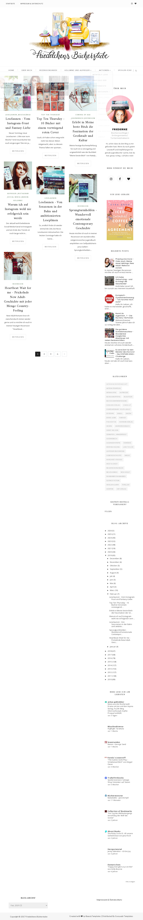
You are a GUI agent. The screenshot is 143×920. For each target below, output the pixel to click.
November (114, 562)
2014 (110, 665)
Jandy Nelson (112, 430)
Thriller (125, 485)
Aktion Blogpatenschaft (116, 384)
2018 (110, 651)
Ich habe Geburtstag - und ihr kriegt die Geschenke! (123, 280)
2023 (110, 541)
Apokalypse (111, 392)
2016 (110, 658)
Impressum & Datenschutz (31, 4)
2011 (110, 676)
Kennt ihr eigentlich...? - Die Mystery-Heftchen (124, 315)
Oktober (113, 565)
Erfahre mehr (128, 156)
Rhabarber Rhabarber (116, 476)
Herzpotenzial (115, 849)
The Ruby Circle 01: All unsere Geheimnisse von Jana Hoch (120, 834)
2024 (110, 537)
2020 (110, 552)
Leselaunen (11, 115)
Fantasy (122, 418)
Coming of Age (83, 115)
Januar (113, 646)
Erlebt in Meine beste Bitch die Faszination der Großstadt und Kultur (83, 131)
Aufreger (12, 193)
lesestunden (114, 742)
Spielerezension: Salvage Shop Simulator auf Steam (119, 781)
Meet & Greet (112, 464)
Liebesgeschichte (113, 455)
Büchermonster (115, 795)
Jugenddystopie (113, 443)
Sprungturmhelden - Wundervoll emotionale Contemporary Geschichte (83, 219)
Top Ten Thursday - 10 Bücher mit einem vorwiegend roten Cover (50, 126)
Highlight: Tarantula (116, 728)
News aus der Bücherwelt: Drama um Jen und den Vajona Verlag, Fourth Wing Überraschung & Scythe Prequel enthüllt (120, 708)
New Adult (125, 472)
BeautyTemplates (93, 916)
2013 (110, 669)
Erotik (128, 413)
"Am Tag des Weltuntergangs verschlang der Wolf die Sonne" (120, 815)
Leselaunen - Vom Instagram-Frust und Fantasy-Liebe (18, 123)
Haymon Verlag (126, 422)
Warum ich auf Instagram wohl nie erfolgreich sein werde (18, 212)
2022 (110, 544)
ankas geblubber (116, 702)
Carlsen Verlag (113, 405)
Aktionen (101, 71)
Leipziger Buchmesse (115, 451)
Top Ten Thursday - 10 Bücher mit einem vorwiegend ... (119, 604)
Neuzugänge (24, 115)
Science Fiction (112, 480)
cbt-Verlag (121, 489)
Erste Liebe (111, 418)
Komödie (127, 443)
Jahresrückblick (122, 426)
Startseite (10, 4)
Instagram (23, 193)
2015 (110, 661)
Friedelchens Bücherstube (36, 917)
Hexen (109, 426)
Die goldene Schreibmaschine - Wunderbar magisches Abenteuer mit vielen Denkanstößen (119, 335)
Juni (111, 579)
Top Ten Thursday (50, 115)
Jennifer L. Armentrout (116, 434)
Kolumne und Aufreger (76, 71)
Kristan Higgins (113, 447)
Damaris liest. (114, 864)
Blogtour (128, 397)
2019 (110, 555)
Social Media (14, 197)
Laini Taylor (128, 447)
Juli (111, 576)
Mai (111, 583)
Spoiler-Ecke (120, 71)
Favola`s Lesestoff (117, 757)
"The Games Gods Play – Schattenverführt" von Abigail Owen (120, 762)
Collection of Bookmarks (120, 811)
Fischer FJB (111, 422)
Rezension (89, 118)
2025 (110, 534)
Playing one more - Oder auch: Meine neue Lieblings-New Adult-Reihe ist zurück (124, 263)
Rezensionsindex (49, 71)
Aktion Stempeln (113, 388)
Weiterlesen (18, 151)
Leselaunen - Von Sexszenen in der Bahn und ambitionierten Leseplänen (50, 211)
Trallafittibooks (116, 778)
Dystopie (110, 413)
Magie (127, 455)
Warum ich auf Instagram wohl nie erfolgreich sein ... (122, 617)
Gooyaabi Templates (124, 916)
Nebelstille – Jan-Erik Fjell (118, 798)
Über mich (29, 71)
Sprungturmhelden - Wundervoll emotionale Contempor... (120, 632)
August (113, 572)
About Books (114, 831)
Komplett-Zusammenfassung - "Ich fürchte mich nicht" (124, 298)
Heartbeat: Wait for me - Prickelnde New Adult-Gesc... (120, 640)
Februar (113, 594)
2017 (110, 654)
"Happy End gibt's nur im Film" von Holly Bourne (120, 868)
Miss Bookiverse (115, 726)
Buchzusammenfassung (116, 401)
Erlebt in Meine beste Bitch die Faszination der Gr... (121, 611)
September (115, 569)
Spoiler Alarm (112, 485)
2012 (110, 672)
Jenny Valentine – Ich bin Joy (119, 851)
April (112, 587)
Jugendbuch (77, 118)
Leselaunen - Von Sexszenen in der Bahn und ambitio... (120, 624)
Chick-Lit (127, 405)
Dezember (114, 558)
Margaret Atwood (114, 459)
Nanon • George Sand (117, 744)
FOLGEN (108, 511)
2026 (110, 530)
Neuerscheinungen (114, 468)
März (112, 590)
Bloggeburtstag (113, 397)
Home (16, 71)
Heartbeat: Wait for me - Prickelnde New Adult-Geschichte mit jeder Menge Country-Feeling (18, 299)
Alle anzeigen (130, 882)
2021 (110, 548)
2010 (110, 679)
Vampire (109, 489)
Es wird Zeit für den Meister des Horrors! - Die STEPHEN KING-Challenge (125, 353)
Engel (119, 413)
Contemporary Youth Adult (118, 409)
